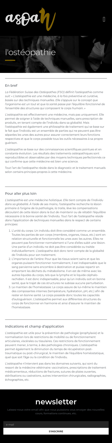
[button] (104, 19)
